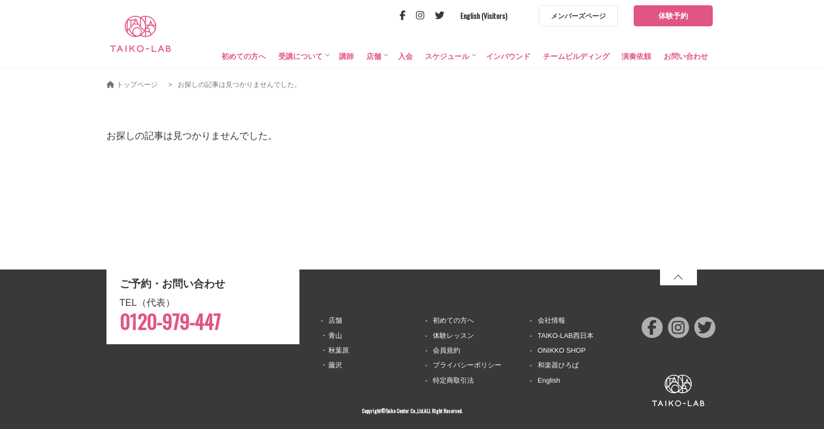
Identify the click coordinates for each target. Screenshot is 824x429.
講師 (346, 61)
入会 (405, 61)
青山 (335, 336)
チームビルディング (576, 61)
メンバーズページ (578, 16)
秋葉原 (338, 350)
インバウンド (508, 61)
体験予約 (673, 16)
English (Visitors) (483, 15)
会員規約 (446, 350)
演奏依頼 (636, 61)
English (549, 380)
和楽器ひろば (558, 365)
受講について (300, 61)
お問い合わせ (686, 61)
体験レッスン (453, 336)
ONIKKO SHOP (562, 350)
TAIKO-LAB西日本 (566, 336)
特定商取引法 (453, 380)
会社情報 (551, 320)
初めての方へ (243, 61)
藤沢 (335, 365)
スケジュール (447, 61)
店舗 (373, 61)
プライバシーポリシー (467, 365)
